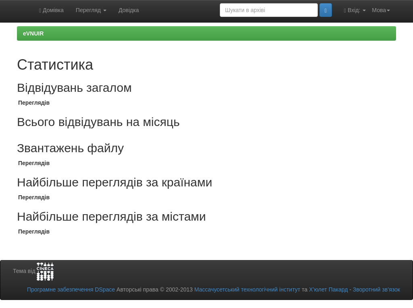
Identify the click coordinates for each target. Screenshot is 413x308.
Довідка (129, 10)
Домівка (51, 10)
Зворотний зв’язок (376, 289)
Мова (381, 10)
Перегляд (91, 10)
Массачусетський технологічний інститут (247, 289)
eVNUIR (33, 33)
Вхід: (355, 10)
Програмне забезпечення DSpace (71, 289)
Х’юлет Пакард (328, 289)
